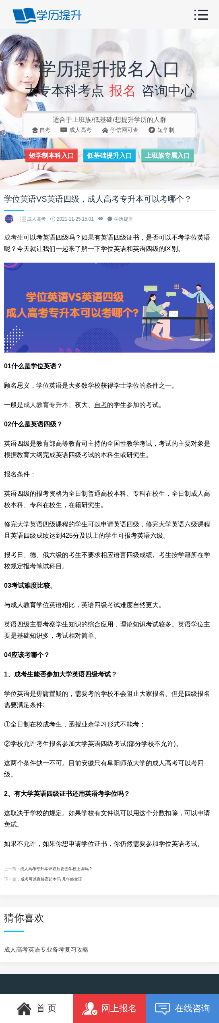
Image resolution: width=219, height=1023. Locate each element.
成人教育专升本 (45, 404)
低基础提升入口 (109, 155)
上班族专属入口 (167, 155)
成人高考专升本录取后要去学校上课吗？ (56, 868)
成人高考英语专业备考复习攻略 (46, 949)
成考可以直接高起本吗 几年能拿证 (51, 879)
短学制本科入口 (51, 155)
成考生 (13, 237)
